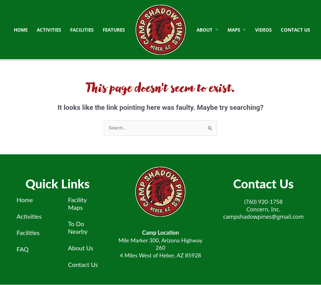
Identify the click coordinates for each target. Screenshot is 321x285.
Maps (233, 30)
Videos (263, 30)
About (204, 30)
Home (25, 199)
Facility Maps (77, 203)
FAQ (23, 249)
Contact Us (295, 30)
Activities (29, 216)
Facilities (28, 233)
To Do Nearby (78, 227)
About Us (80, 248)
